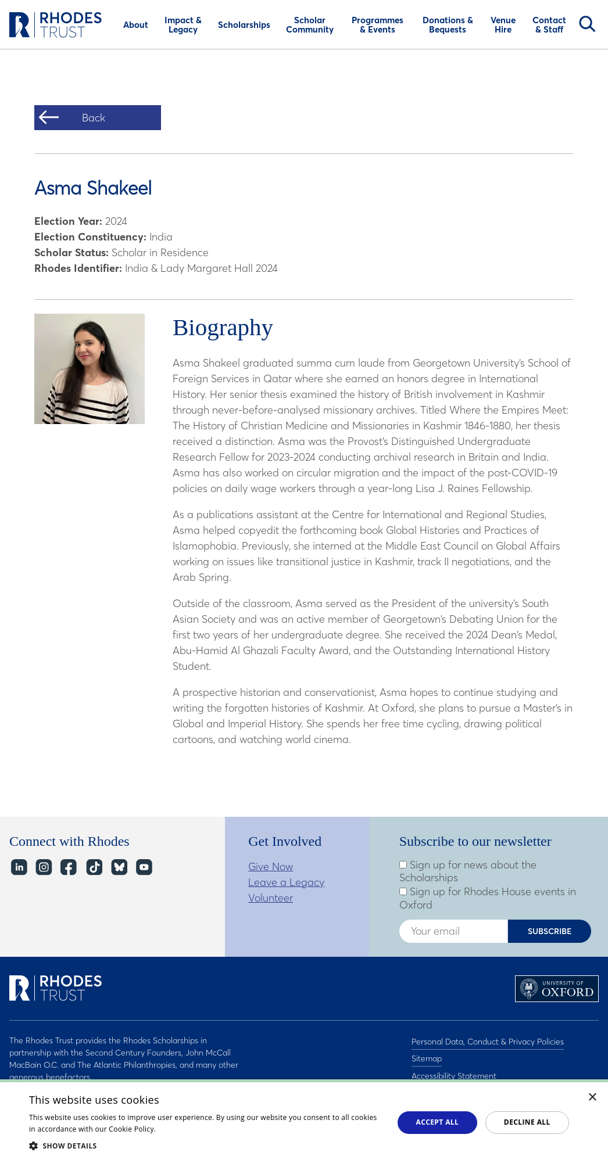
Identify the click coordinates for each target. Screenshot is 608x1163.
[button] (205, 1145)
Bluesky (118, 868)
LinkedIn (18, 868)
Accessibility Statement (454, 1070)
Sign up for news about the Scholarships (468, 872)
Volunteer (270, 897)
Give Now (270, 866)
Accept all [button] (437, 1122)
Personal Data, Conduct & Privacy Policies (488, 1040)
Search (587, 24)
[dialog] (304, 1121)
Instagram (43, 868)
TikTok (93, 868)
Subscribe (550, 931)
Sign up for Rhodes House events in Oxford (487, 898)
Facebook (68, 868)
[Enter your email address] (453, 931)
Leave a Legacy (286, 882)
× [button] (593, 1097)
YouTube (143, 868)
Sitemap (427, 1055)
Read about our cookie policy (207, 1129)
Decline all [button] (527, 1122)
